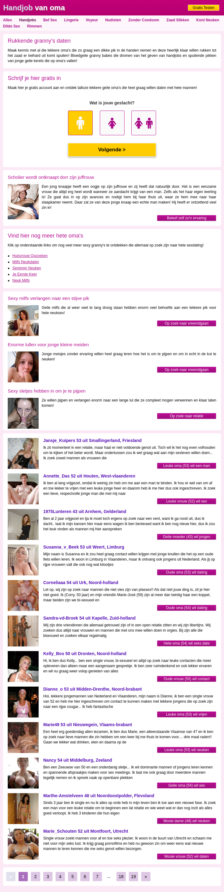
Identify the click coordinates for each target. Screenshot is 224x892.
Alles (7, 20)
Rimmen (34, 26)
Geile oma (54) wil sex (186, 785)
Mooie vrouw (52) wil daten (186, 856)
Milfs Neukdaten (25, 262)
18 (121, 876)
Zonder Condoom (143, 20)
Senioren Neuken (26, 268)
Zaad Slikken (178, 20)
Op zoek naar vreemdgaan (187, 323)
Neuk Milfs (21, 280)
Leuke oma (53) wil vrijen (186, 714)
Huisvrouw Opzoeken (30, 256)
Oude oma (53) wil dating (186, 572)
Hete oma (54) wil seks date (187, 643)
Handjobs (27, 20)
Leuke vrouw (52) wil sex (186, 501)
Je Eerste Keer (24, 274)
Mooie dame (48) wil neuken (186, 821)
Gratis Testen (203, 8)
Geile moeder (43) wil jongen (186, 537)
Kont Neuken (207, 20)
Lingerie (71, 20)
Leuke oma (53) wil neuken (186, 750)
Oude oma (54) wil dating (186, 608)
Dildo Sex (11, 26)
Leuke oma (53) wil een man (186, 466)
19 (133, 876)
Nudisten (113, 20)
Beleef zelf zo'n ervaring (186, 218)
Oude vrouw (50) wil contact (187, 679)
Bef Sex (50, 20)
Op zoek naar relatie (186, 416)
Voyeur (92, 20)
